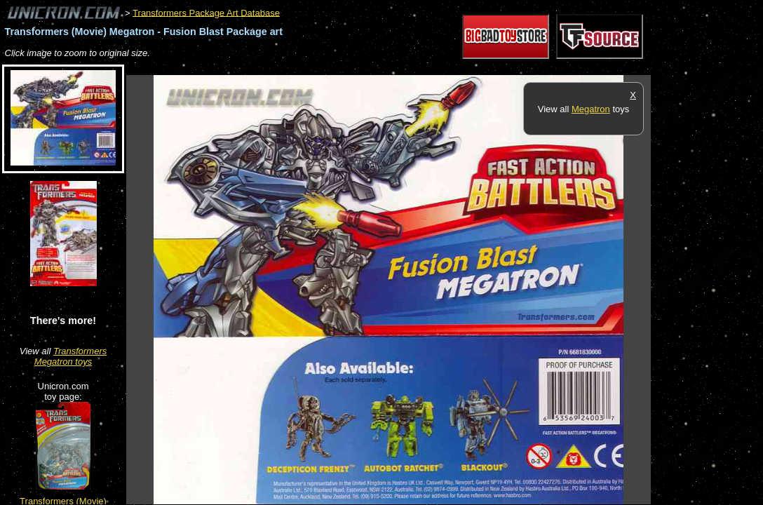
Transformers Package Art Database (206, 12)
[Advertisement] (381, 67)
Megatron (591, 109)
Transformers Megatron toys (70, 356)
